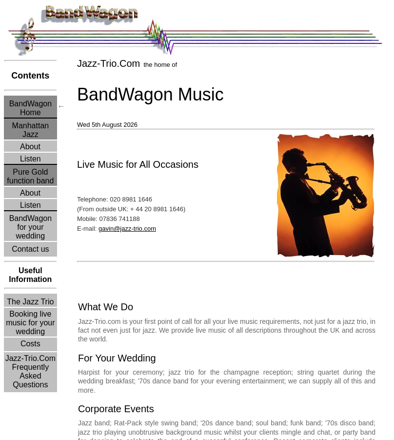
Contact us (30, 249)
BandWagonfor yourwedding (30, 227)
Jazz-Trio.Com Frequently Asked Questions (30, 371)
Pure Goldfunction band (30, 176)
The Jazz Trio (30, 302)
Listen (30, 159)
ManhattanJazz (30, 130)
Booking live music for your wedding (30, 323)
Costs (30, 344)
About (30, 146)
